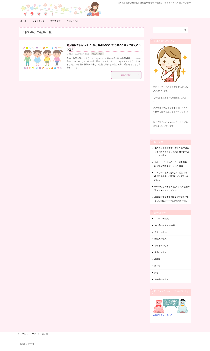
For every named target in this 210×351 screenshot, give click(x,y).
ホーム (23, 21)
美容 (156, 273)
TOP (28, 334)
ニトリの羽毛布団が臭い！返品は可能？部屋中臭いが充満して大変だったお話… (171, 176)
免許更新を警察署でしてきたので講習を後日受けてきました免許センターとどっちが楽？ (171, 152)
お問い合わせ (72, 21)
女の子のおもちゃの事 (164, 225)
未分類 (157, 266)
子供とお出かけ (161, 232)
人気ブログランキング (162, 315)
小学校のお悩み (161, 245)
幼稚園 (157, 259)
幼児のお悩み (97, 54)
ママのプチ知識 (161, 218)
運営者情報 (55, 21)
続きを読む (130, 75)
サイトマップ (38, 21)
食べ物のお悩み (161, 279)
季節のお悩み (160, 239)
